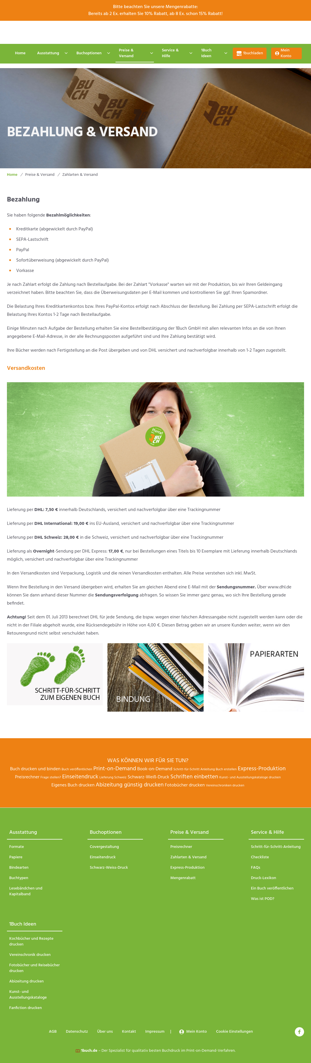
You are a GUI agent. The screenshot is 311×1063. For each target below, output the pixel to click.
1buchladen (249, 53)
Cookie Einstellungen (229, 32)
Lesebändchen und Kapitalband (25, 891)
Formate (16, 847)
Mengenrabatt (182, 878)
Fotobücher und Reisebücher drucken (34, 968)
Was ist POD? (262, 899)
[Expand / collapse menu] (65, 53)
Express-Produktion (262, 768)
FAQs (255, 868)
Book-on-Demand (154, 769)
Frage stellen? (50, 777)
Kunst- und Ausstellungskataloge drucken (250, 777)
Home (20, 53)
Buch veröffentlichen (77, 769)
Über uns (128, 32)
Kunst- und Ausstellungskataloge (28, 995)
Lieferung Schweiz (112, 777)
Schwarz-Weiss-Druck (109, 868)
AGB (67, 32)
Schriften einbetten (194, 777)
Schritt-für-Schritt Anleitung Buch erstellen (204, 769)
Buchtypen (18, 878)
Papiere (16, 857)
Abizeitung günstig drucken (130, 785)
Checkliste (260, 857)
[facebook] (299, 1031)
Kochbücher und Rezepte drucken (31, 942)
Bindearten (19, 868)
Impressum (187, 32)
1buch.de (89, 1050)
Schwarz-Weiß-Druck (148, 777)
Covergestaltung (104, 847)
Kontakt (157, 32)
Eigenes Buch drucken (72, 785)
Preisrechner (27, 777)
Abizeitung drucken (26, 981)
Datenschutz (96, 32)
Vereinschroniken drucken (225, 785)
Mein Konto (283, 53)
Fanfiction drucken (25, 1008)
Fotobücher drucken (185, 785)
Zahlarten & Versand (188, 857)
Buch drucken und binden (35, 769)
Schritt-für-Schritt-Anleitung (276, 847)
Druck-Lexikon (263, 878)
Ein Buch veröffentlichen (272, 889)
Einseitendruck (80, 777)
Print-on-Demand (114, 768)
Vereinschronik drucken (30, 955)
